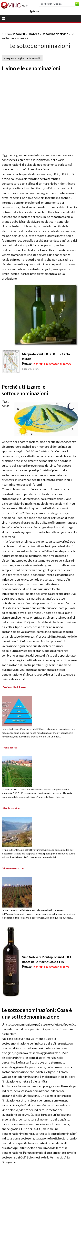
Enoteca (33, 34)
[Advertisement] (37, 112)
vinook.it (19, 34)
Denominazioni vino (55, 34)
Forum (34, 11)
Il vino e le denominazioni (31, 68)
